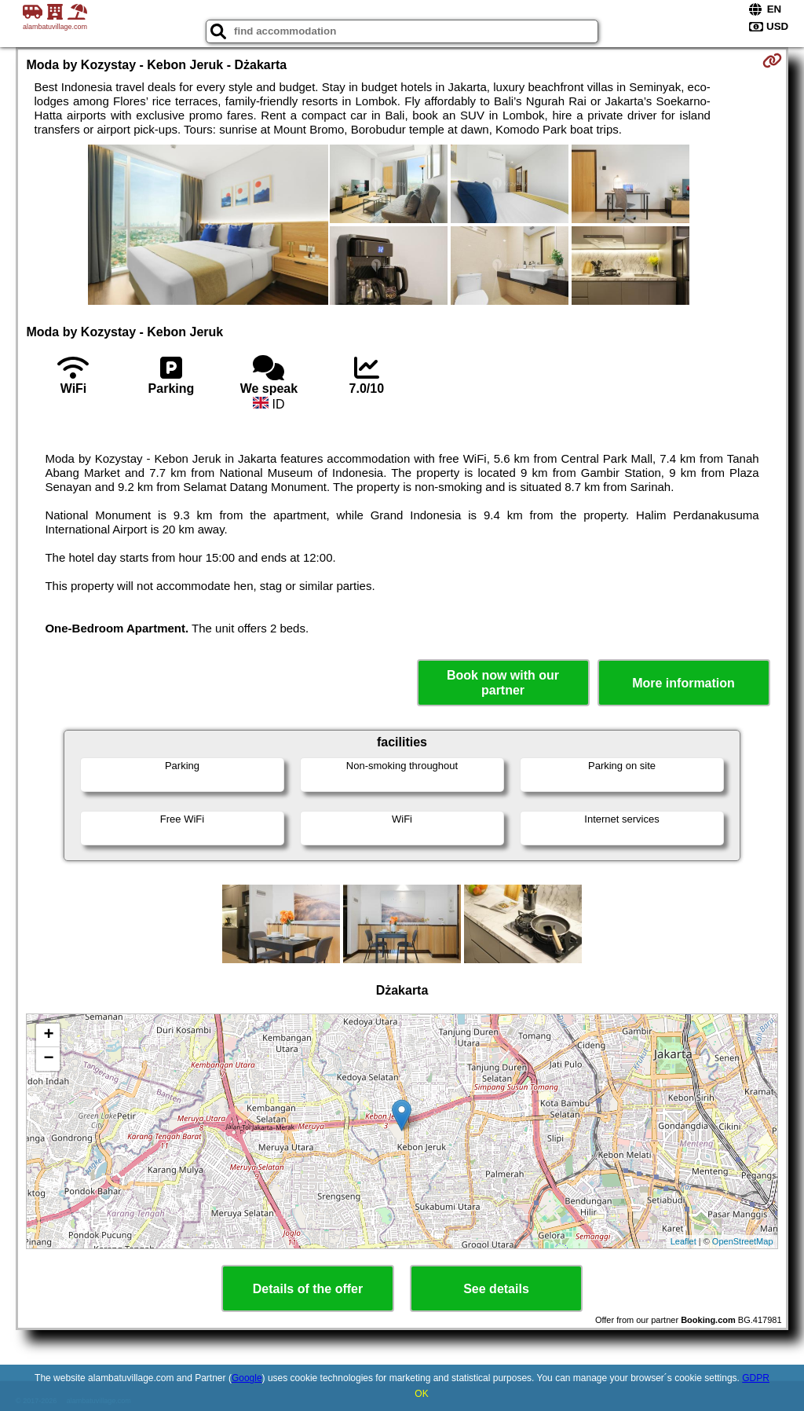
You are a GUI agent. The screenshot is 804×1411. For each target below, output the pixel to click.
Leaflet (683, 1241)
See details (496, 1289)
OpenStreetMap (742, 1241)
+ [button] (48, 1035)
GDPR (755, 1378)
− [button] (48, 1059)
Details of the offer (308, 1289)
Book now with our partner (503, 683)
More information (683, 683)
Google (247, 1378)
